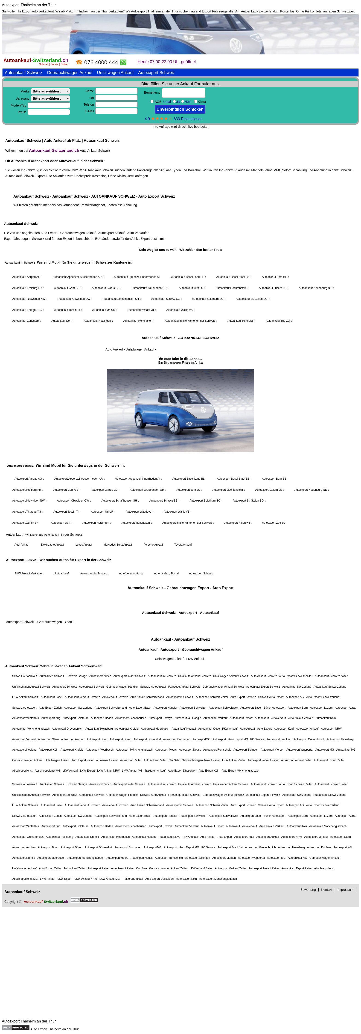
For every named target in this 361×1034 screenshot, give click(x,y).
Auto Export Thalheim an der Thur (54, 1029)
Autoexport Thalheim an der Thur (29, 5)
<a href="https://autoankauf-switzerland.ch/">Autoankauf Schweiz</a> (180, 515)
